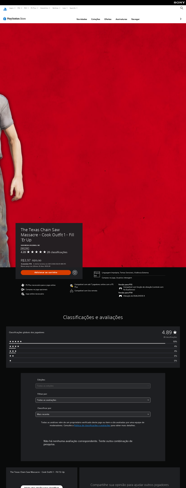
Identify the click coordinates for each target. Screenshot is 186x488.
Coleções (80, 16)
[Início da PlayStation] (5, 8)
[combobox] (93, 383)
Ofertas (92, 16)
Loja (64, 8)
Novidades (66, 16)
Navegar (120, 16)
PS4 (25, 8)
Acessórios (44, 8)
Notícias (55, 8)
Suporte (72, 8)
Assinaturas (106, 16)
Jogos (11, 8)
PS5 (18, 8)
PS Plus (33, 8)
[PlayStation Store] (15, 16)
